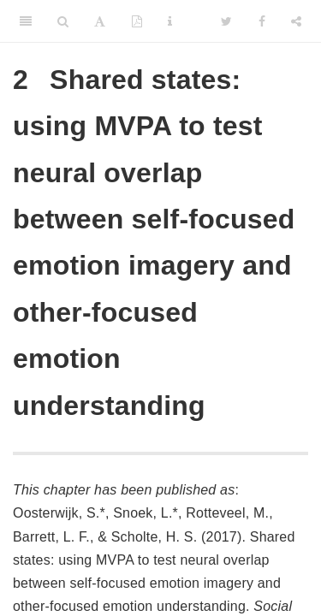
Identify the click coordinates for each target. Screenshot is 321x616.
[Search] (63, 21)
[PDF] (137, 21)
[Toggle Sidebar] (26, 21)
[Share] (296, 21)
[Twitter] (226, 21)
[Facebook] (262, 21)
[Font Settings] (99, 21)
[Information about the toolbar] (170, 21)
